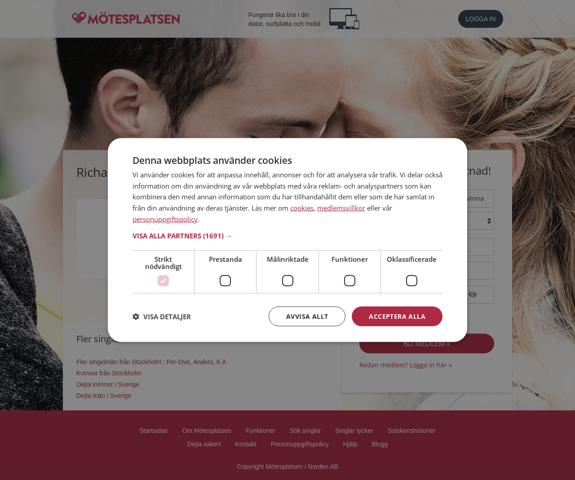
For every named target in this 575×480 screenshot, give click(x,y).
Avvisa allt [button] (307, 316)
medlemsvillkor (341, 207)
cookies (302, 207)
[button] (287, 235)
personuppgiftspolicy (165, 218)
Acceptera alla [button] (397, 316)
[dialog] (287, 240)
